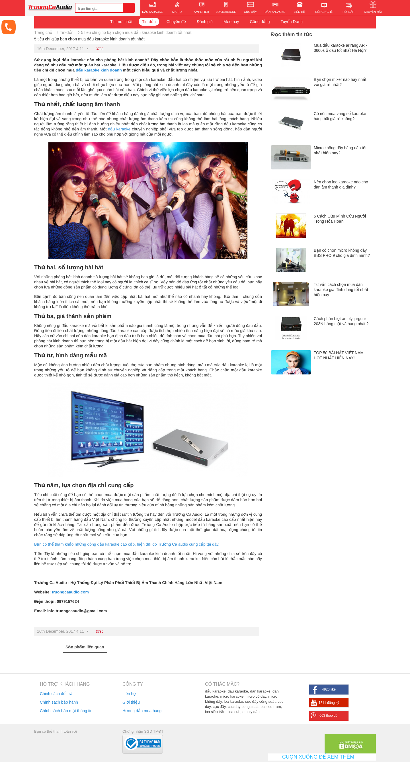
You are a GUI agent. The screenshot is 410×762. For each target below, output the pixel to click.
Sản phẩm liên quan (84, 647)
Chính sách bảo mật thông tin (66, 710)
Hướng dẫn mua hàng (141, 710)
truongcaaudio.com (70, 592)
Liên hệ (129, 693)
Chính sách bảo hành (59, 702)
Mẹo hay (231, 21)
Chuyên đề (176, 21)
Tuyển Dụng (291, 21)
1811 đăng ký (329, 703)
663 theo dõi (328, 716)
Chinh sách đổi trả (56, 693)
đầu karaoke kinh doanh (99, 70)
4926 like (329, 689)
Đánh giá (205, 21)
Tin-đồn (149, 21)
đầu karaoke (119, 129)
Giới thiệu (131, 702)
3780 (100, 49)
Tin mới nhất (121, 21)
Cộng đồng (260, 21)
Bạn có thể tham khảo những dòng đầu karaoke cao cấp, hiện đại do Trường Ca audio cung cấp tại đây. (126, 544)
